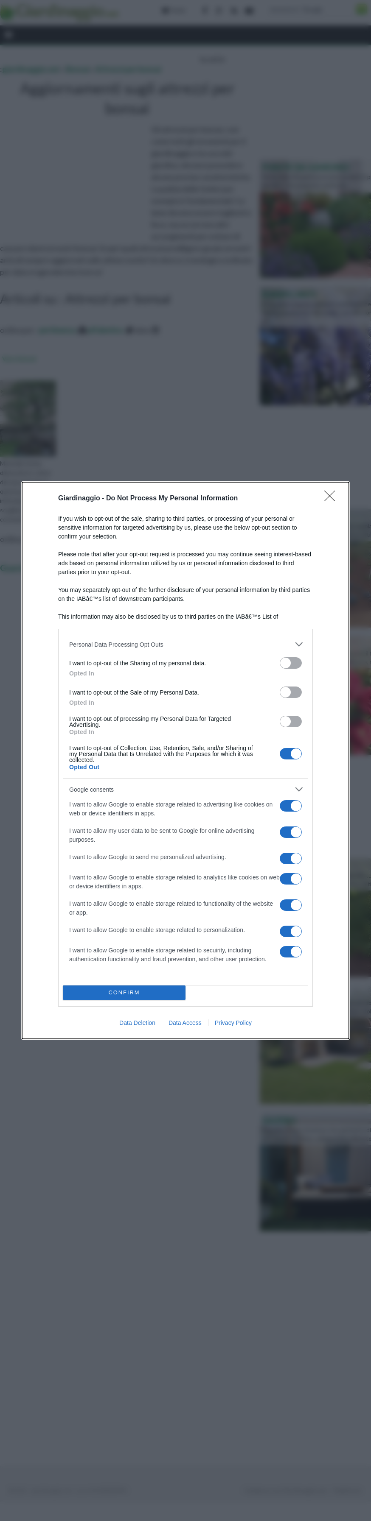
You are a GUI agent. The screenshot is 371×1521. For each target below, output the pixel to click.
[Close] (332, 499)
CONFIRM (124, 993)
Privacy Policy (233, 1022)
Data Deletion (137, 1022)
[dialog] (185, 760)
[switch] (291, 663)
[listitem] (185, 644)
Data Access (185, 1022)
